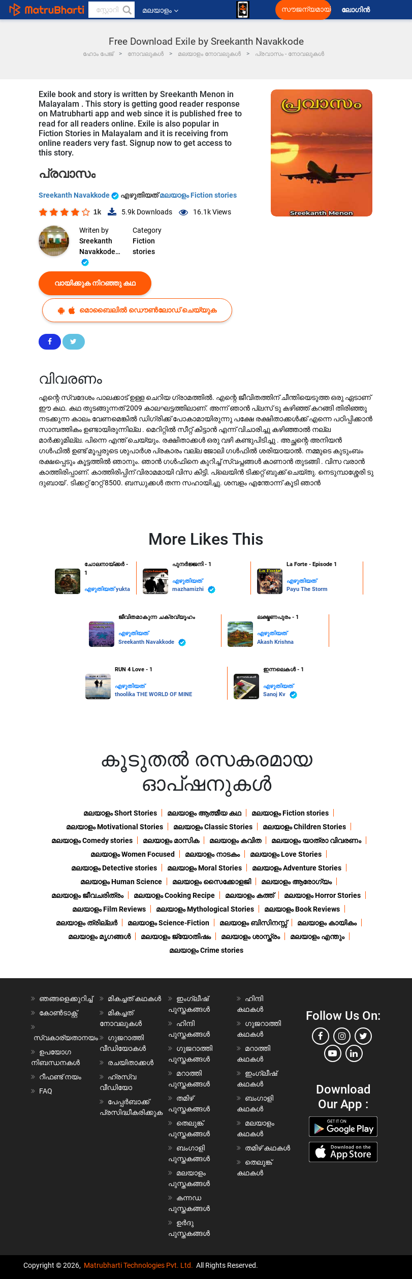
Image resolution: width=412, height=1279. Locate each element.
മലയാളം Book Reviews (302, 909)
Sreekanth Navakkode (79, 195)
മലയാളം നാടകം (212, 854)
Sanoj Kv (280, 695)
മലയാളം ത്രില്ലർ (86, 923)
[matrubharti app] (242, 9)
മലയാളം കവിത (235, 840)
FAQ (45, 1091)
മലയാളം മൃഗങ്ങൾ (99, 936)
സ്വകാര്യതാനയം (66, 1038)
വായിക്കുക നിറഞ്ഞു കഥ (95, 283)
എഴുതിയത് (100, 589)
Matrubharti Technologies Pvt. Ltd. (138, 1265)
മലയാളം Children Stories (304, 827)
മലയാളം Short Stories (120, 813)
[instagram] (342, 1036)
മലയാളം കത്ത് (249, 895)
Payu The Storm (307, 589)
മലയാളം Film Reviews (109, 909)
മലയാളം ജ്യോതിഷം (176, 936)
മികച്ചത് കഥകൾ (134, 998)
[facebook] (320, 1036)
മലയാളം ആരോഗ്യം (296, 882)
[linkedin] (354, 1053)
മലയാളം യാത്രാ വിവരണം (316, 840)
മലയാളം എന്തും (317, 936)
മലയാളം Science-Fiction (168, 923)
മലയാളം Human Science (121, 882)
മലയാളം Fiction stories (198, 195)
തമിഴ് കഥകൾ (267, 1148)
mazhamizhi (193, 590)
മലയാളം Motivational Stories (114, 827)
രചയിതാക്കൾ (130, 1062)
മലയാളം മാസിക (171, 840)
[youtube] (332, 1053)
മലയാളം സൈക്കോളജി (211, 882)
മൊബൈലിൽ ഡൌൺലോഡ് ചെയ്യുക (137, 310)
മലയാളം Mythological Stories (205, 909)
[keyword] (111, 10)
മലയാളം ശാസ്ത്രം (250, 936)
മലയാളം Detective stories (114, 868)
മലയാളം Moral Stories (204, 868)
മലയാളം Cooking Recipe (174, 895)
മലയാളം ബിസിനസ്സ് (253, 923)
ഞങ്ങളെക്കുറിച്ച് (65, 998)
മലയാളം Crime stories (206, 950)
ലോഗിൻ (356, 10)
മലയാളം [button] (160, 10)
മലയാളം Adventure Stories (296, 868)
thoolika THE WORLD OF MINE (153, 694)
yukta (123, 589)
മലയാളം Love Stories (286, 854)
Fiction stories (144, 246)
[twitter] (363, 1036)
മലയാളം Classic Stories (212, 827)
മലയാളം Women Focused (132, 854)
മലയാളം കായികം (327, 923)
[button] (126, 10)
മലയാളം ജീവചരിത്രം (87, 895)
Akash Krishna (275, 642)
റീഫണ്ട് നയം (60, 1077)
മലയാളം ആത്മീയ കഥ (204, 813)
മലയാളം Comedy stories (92, 840)
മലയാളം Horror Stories (322, 895)
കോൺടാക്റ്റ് (58, 1013)
